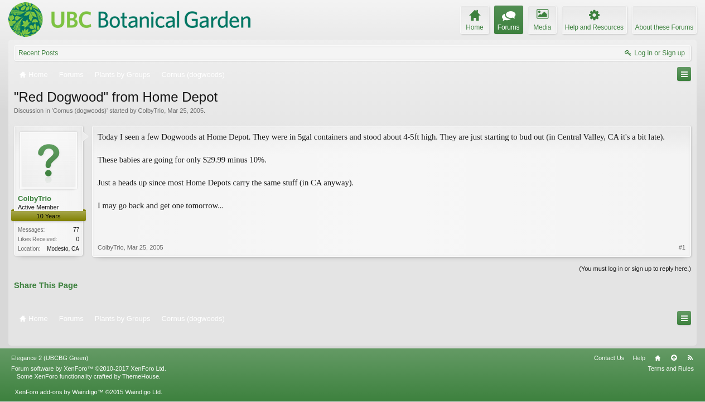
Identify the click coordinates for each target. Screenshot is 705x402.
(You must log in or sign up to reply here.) (635, 267)
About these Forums (664, 27)
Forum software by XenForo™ (88, 354)
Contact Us (609, 344)
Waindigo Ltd (143, 378)
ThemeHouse (140, 362)
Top (674, 344)
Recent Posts (38, 53)
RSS (690, 344)
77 (76, 230)
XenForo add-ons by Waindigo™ (59, 378)
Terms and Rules (671, 354)
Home (657, 344)
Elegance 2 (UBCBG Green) (49, 344)
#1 (682, 222)
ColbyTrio (151, 110)
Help (638, 344)
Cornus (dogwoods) (80, 110)
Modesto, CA (63, 249)
